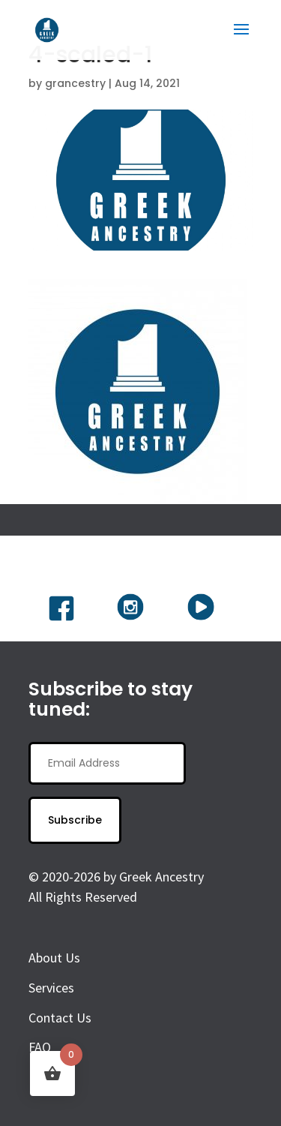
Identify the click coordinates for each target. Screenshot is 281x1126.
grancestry (75, 83)
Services (51, 987)
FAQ (39, 1046)
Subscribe (75, 819)
